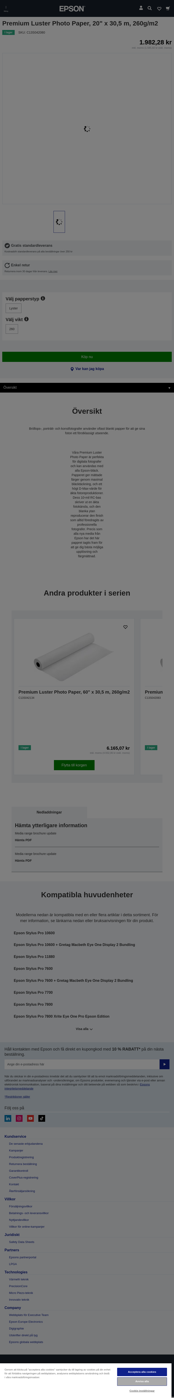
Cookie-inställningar (142, 1390)
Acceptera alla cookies (142, 1372)
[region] (86, 1380)
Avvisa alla (142, 1381)
